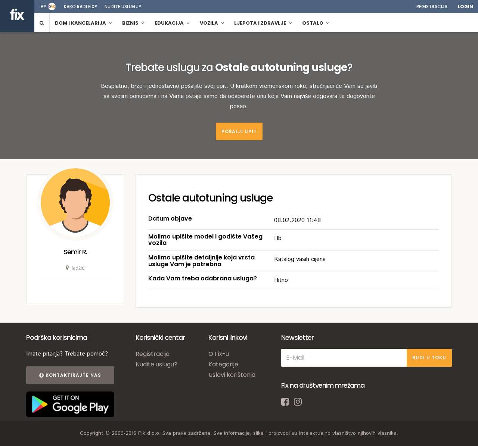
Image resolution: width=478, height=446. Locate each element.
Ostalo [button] (315, 23)
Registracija (431, 6)
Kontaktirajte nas (70, 375)
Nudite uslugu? (123, 6)
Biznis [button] (133, 23)
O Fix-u (218, 354)
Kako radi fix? (80, 6)
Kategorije (223, 364)
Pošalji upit (239, 131)
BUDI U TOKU (429, 357)
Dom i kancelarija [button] (83, 23)
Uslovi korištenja (231, 374)
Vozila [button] (212, 23)
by (43, 6)
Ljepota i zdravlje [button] (263, 23)
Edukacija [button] (172, 23)
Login (465, 6)
